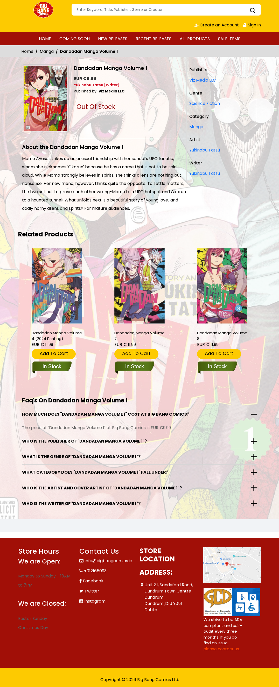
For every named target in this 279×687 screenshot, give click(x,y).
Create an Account (216, 25)
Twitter (92, 591)
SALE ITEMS (229, 39)
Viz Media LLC (202, 80)
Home (27, 51)
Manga (47, 51)
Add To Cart (54, 353)
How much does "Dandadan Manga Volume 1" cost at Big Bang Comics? (105, 414)
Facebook (93, 581)
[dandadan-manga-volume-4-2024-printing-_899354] (57, 286)
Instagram (95, 601)
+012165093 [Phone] (95, 571)
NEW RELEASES (112, 39)
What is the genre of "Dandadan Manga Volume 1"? (81, 457)
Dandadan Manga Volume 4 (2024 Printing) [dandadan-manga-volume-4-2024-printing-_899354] (57, 335)
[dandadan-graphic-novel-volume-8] (222, 286)
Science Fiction (204, 103)
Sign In (252, 25)
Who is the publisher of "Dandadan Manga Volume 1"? (84, 441)
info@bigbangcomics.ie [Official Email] (108, 561)
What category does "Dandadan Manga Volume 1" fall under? (95, 472)
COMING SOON (74, 39)
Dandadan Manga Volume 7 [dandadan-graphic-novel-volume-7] (139, 335)
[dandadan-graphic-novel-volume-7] (139, 286)
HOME (45, 39)
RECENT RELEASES (153, 39)
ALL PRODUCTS (195, 39)
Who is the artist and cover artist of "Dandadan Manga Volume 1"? (102, 488)
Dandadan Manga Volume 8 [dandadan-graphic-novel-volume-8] (222, 335)
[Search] (166, 10)
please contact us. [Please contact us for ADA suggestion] (222, 649)
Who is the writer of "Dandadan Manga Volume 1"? (81, 504)
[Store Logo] (44, 10)
